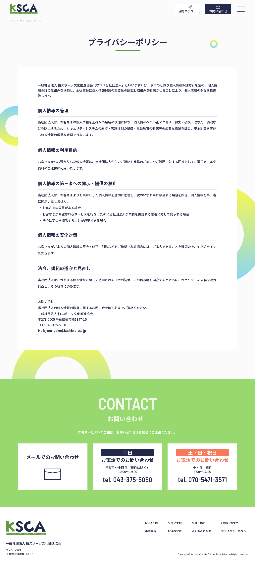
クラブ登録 (175, 523)
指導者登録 (175, 531)
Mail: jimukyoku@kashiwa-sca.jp (62, 330)
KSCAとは (151, 523)
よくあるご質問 (201, 531)
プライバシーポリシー (235, 531)
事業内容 (150, 531)
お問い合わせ (229, 523)
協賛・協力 (199, 523)
